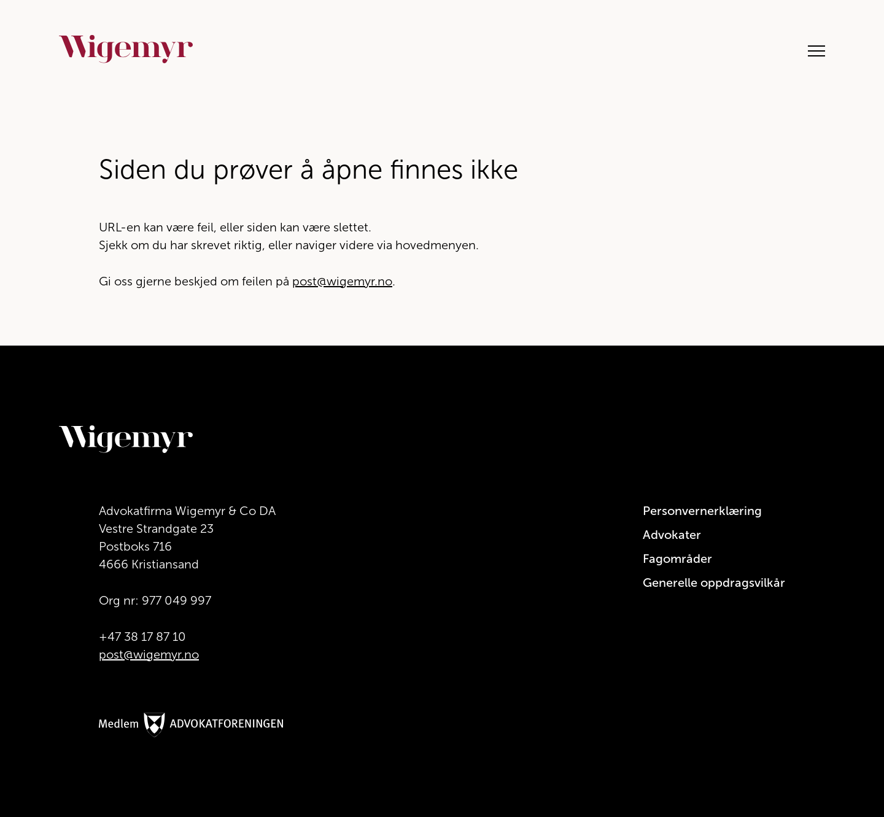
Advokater (672, 534)
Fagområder (677, 558)
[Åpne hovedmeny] (810, 49)
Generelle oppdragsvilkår (714, 582)
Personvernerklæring (702, 510)
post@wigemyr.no (342, 281)
